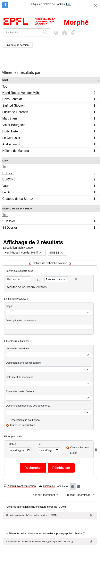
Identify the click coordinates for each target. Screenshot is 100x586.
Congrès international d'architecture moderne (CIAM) (36, 506)
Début (12, 444)
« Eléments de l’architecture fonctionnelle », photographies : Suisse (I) (45, 533)
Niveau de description (17, 208)
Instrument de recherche (19, 377)
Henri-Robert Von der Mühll (48, 93)
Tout (5, 86)
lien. (68, 4)
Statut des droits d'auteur (20, 391)
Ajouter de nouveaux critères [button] (27, 287)
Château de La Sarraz (48, 199)
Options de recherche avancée (50, 263)
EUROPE (48, 180)
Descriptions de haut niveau (25, 419)
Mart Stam (48, 119)
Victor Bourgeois (48, 125)
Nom (5, 80)
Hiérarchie (47, 486)
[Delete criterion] (76, 279)
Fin (39, 444)
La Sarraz (48, 193)
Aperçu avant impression (20, 486)
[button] (64, 32)
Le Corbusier (48, 138)
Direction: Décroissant (78, 494)
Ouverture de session (16, 44)
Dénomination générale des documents (28, 405)
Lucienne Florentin (48, 112)
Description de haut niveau (21, 320)
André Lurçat (48, 145)
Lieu (5, 160)
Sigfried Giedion (48, 106)
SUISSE (48, 173)
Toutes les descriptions (23, 425)
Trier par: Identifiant (43, 494)
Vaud (48, 186)
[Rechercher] (22, 32)
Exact (73, 452)
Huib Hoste (48, 132)
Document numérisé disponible (23, 362)
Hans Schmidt (48, 99)
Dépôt (9, 306)
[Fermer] (95, 5)
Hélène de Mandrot (48, 151)
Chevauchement (79, 447)
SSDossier (48, 228)
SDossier (48, 222)
